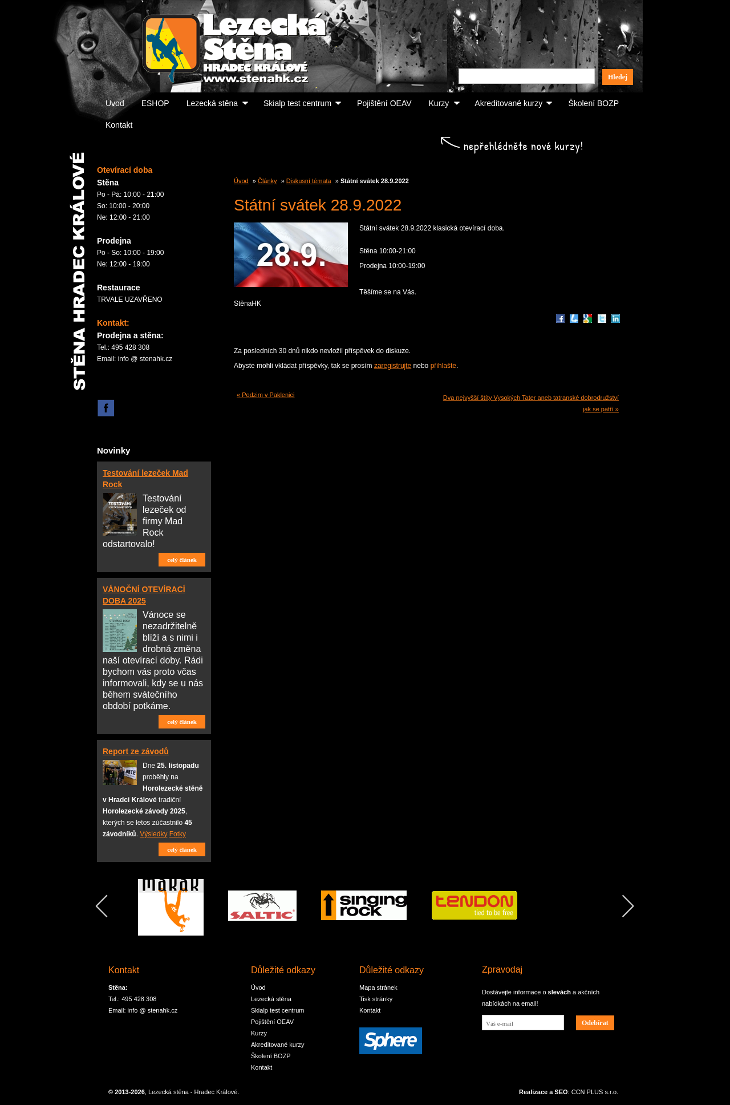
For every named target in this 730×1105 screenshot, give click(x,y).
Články (267, 180)
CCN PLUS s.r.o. (595, 1091)
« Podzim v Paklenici (266, 394)
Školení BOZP (593, 103)
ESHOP (155, 103)
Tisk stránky (375, 998)
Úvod (115, 103)
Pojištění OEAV (384, 103)
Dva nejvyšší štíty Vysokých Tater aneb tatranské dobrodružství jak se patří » (531, 403)
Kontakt (119, 124)
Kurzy (439, 103)
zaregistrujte (392, 366)
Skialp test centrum (297, 103)
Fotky (177, 834)
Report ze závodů (136, 751)
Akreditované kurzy (508, 103)
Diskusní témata (308, 180)
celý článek (182, 559)
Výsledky (153, 834)
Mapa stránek (378, 987)
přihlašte (443, 366)
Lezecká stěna (212, 103)
